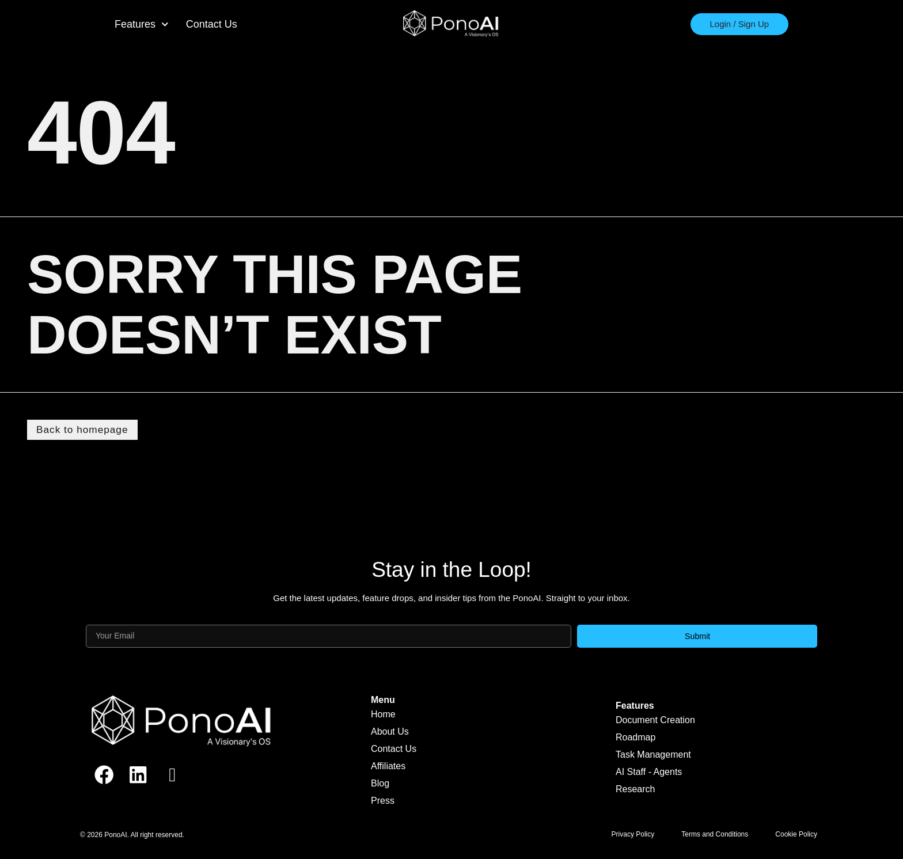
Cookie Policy (796, 835)
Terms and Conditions (714, 835)
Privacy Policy (633, 835)
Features (142, 24)
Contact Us (211, 24)
